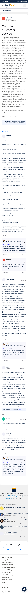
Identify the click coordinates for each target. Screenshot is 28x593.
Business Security (6, 579)
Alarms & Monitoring (7, 564)
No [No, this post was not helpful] (8, 549)
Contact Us (4, 587)
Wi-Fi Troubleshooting (8, 567)
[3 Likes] (26, 517)
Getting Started (6, 559)
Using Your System (7, 562)
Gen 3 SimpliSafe (7, 10)
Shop (3, 582)
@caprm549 (6, 244)
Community (5, 585)
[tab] (5, 131)
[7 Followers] (16, 116)
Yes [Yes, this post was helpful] (20, 549)
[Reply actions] (24, 242)
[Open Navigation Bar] (2, 5)
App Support (5, 577)
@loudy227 (5, 462)
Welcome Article (13, 495)
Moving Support (6, 572)
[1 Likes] (11, 116)
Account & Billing (6, 570)
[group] (3, 116)
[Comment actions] (25, 137)
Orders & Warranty (7, 574)
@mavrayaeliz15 (7, 348)
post (20, 409)
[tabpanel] (14, 307)
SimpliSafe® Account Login (21, 1)
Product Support (6, 557)
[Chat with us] (24, 589)
